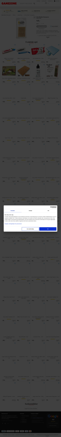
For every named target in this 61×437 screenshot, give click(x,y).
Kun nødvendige (30, 228)
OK (48, 228)
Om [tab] (48, 210)
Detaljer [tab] (30, 210)
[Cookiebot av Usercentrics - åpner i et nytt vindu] (51, 207)
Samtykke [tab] (13, 210)
